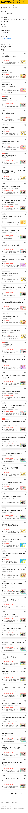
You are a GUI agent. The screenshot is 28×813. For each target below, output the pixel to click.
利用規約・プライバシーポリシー (7, 808)
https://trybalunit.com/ (7, 38)
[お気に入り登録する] (25, 53)
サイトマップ (12, 806)
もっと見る (14, 793)
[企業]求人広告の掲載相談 (19, 808)
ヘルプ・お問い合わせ (5, 806)
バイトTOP (3, 802)
